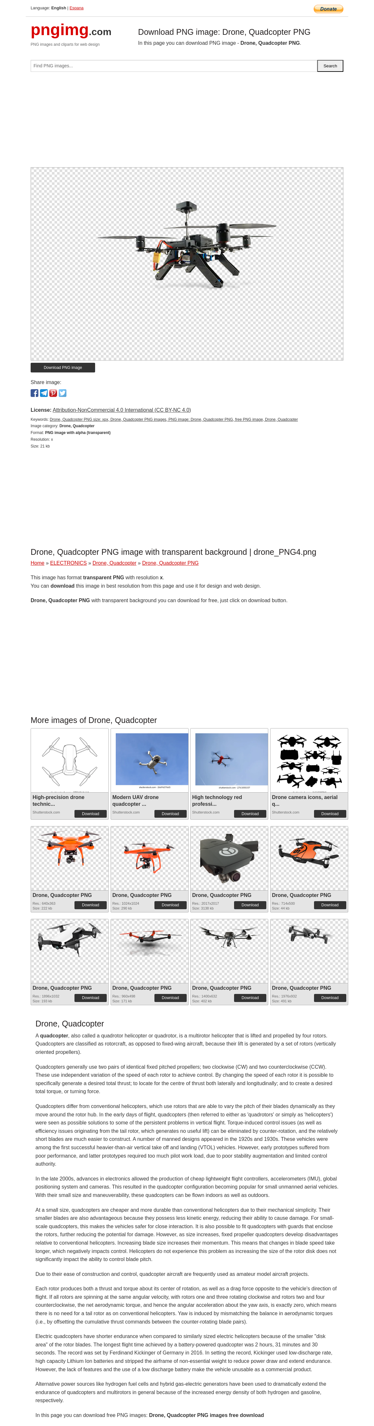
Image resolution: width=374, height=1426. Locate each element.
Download (90, 814)
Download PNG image (63, 367)
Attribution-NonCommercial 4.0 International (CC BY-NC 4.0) (122, 410)
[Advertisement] (187, 122)
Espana (77, 7)
